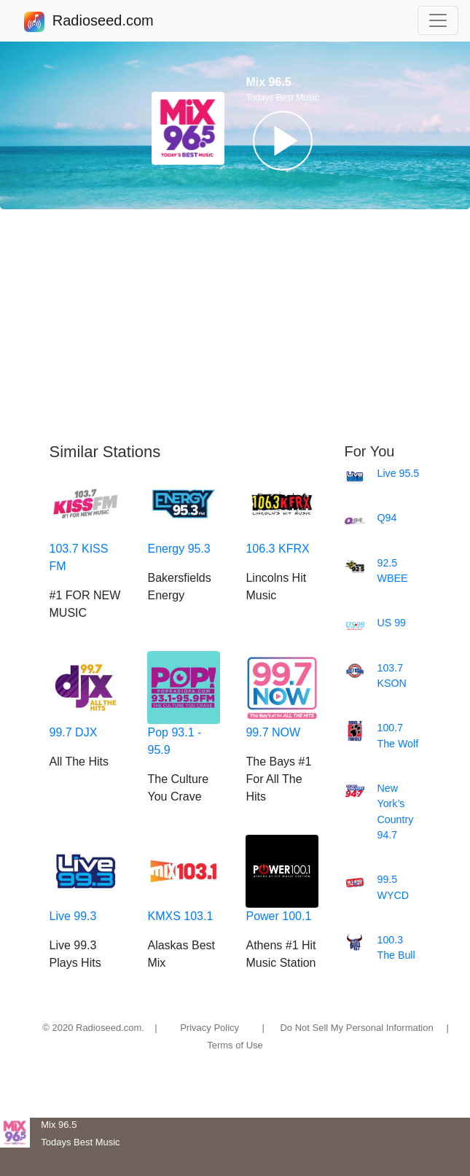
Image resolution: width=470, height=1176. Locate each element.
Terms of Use (235, 1045)
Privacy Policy (209, 1027)
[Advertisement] (235, 326)
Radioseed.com (103, 22)
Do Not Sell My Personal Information (356, 1027)
